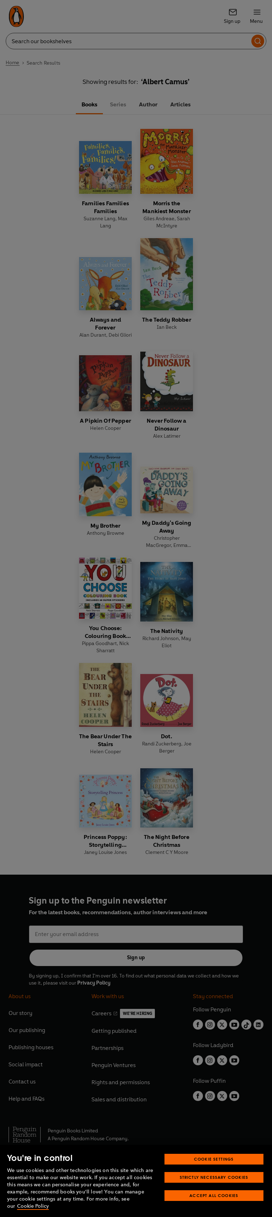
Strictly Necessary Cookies (214, 1177)
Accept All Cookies (213, 1195)
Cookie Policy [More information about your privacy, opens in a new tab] (33, 1206)
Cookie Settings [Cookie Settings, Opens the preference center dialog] (214, 1159)
